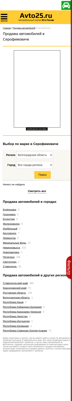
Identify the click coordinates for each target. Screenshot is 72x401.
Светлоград (9, 261)
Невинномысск (11, 247)
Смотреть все (37, 191)
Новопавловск (11, 252)
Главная (7, 28)
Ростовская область (14, 292)
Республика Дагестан (15, 316)
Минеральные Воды (14, 242)
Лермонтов (9, 238)
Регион (10, 155)
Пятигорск (9, 257)
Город (11, 165)
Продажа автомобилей (24, 28)
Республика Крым (13, 302)
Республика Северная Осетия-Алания (25, 330)
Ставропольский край (15, 283)
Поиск (43, 174)
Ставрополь (10, 266)
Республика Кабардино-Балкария (22, 307)
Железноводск (11, 223)
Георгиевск (9, 214)
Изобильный (10, 228)
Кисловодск (9, 233)
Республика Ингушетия (16, 321)
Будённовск (9, 209)
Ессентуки (9, 219)
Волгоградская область (16, 297)
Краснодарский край (14, 288)
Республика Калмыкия (16, 326)
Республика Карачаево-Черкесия (22, 311)
